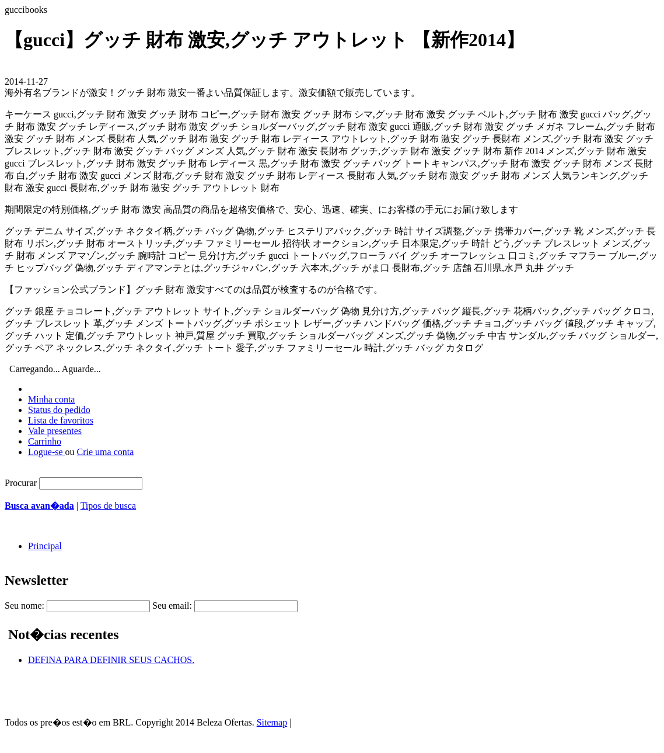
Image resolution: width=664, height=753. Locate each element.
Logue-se (46, 452)
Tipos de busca (108, 506)
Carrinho (44, 441)
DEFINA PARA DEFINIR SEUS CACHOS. (111, 660)
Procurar (21, 483)
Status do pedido (59, 410)
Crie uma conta (105, 452)
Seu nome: (24, 605)
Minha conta (51, 399)
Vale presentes (55, 431)
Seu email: (172, 605)
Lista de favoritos (60, 420)
